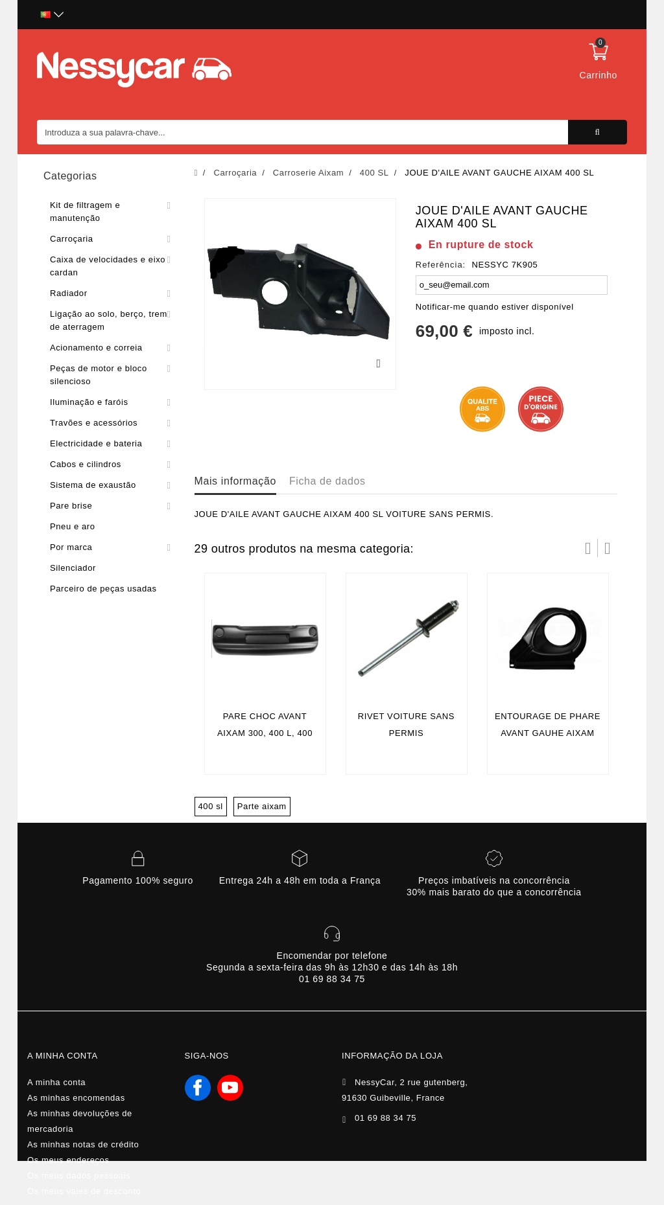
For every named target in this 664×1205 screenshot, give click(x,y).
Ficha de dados (327, 481)
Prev (588, 548)
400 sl (210, 806)
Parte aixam (262, 806)
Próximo (607, 548)
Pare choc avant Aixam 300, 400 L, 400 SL (265, 733)
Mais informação (235, 481)
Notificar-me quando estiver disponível (495, 307)
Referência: (441, 265)
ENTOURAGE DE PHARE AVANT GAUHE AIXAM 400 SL (547, 733)
